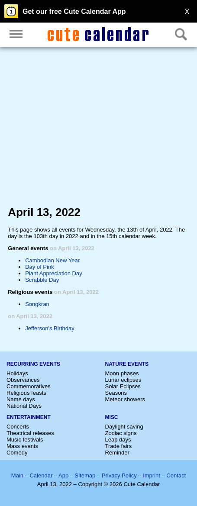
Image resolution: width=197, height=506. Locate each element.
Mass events (22, 446)
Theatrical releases (30, 433)
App (63, 475)
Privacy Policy (119, 475)
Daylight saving (124, 426)
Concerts (17, 426)
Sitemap (85, 475)
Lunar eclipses (123, 380)
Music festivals (24, 439)
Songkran (37, 304)
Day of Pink (39, 267)
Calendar (40, 475)
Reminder (117, 452)
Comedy (16, 452)
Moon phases (122, 373)
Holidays (17, 373)
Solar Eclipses (123, 386)
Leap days (118, 439)
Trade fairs (118, 446)
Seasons (116, 393)
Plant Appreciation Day (53, 273)
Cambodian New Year (52, 260)
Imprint (151, 475)
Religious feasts (26, 393)
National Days (24, 406)
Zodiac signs (121, 433)
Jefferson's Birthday (49, 328)
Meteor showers (125, 399)
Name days (20, 399)
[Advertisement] (98, 128)
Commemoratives (28, 386)
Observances (23, 380)
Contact (176, 475)
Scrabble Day (42, 280)
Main (17, 475)
